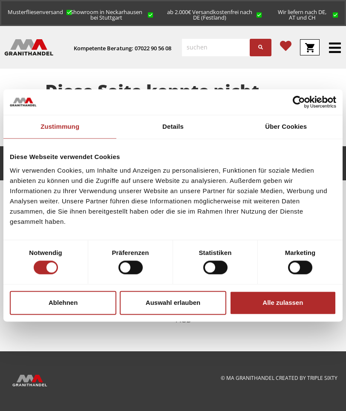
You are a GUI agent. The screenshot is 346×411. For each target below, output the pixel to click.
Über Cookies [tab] (286, 126)
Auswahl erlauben (173, 302)
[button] (40, 11)
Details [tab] (173, 126)
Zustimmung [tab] (59, 126)
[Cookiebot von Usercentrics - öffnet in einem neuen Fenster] (299, 102)
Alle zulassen (282, 302)
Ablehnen (63, 302)
